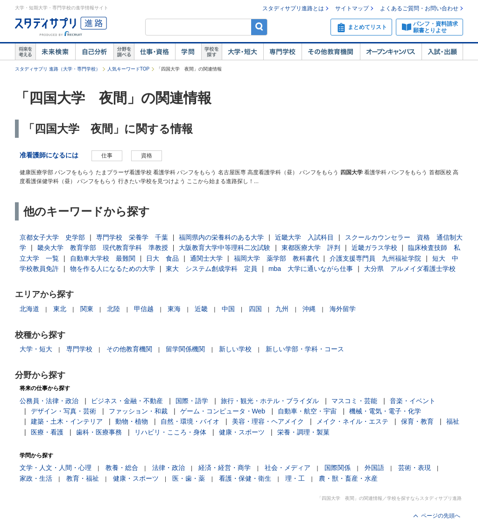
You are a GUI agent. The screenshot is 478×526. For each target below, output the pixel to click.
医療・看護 (47, 432)
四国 (255, 309)
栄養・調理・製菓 (303, 432)
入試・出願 (442, 51)
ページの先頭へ (440, 515)
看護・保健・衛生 (245, 478)
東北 (59, 309)
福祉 (452, 421)
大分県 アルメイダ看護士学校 (410, 268)
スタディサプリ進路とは (293, 8)
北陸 (113, 309)
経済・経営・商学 (224, 467)
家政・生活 (36, 478)
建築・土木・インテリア (67, 421)
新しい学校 (235, 349)
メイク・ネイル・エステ (352, 421)
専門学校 (282, 51)
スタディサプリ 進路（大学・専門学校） (57, 68)
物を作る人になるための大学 (112, 268)
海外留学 (343, 309)
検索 (259, 27)
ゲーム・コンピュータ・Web (223, 411)
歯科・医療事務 (99, 432)
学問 (188, 51)
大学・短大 (242, 51)
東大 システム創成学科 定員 (211, 268)
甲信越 (144, 309)
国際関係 (337, 467)
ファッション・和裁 (138, 411)
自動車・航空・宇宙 (307, 411)
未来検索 (55, 51)
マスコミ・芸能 (354, 401)
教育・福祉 (82, 478)
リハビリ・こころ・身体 (170, 432)
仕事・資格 (154, 51)
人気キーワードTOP (128, 68)
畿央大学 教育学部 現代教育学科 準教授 (102, 247)
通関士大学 (206, 258)
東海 (174, 309)
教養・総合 (121, 467)
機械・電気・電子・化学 (385, 411)
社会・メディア (287, 467)
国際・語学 (192, 401)
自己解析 (94, 51)
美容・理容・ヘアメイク (268, 421)
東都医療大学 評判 (310, 247)
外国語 (374, 467)
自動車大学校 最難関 (102, 258)
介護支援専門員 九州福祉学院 (375, 258)
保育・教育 (417, 421)
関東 (86, 309)
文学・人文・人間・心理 (55, 467)
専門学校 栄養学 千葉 (132, 237)
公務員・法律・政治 (49, 401)
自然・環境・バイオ (190, 421)
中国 (228, 309)
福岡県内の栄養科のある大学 (221, 237)
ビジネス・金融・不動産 (127, 401)
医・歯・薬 (188, 478)
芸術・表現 (414, 467)
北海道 (29, 309)
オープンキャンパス (391, 51)
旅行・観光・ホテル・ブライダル (270, 401)
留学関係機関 (185, 349)
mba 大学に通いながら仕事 (310, 268)
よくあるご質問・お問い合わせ (419, 8)
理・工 (295, 478)
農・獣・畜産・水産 (348, 478)
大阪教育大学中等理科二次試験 (224, 247)
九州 (281, 309)
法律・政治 (168, 467)
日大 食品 (162, 258)
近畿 (201, 309)
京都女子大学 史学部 (52, 237)
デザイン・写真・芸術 (63, 411)
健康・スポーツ (242, 432)
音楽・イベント (413, 401)
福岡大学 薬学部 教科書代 (276, 258)
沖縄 (309, 309)
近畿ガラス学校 (374, 247)
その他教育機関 (331, 51)
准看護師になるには (49, 155)
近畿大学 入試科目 (304, 237)
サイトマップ (352, 8)
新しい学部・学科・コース (305, 349)
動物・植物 (131, 421)
